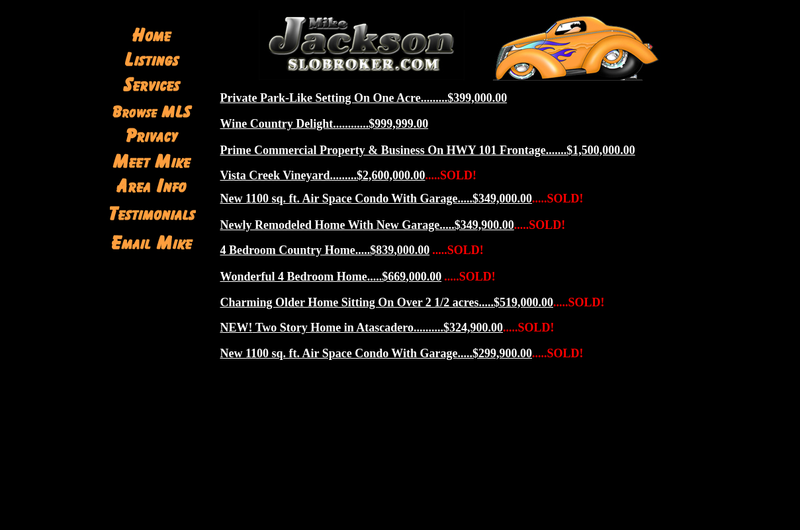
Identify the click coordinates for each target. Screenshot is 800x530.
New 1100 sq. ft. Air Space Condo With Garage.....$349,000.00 (376, 198)
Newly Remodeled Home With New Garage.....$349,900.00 (367, 225)
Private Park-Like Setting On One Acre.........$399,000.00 (364, 98)
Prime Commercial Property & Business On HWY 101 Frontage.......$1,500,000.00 (427, 150)
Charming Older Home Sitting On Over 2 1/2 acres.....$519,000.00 (386, 302)
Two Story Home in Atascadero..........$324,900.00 (362, 327)
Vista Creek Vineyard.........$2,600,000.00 (322, 175)
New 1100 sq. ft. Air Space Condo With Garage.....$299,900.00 (376, 353)
